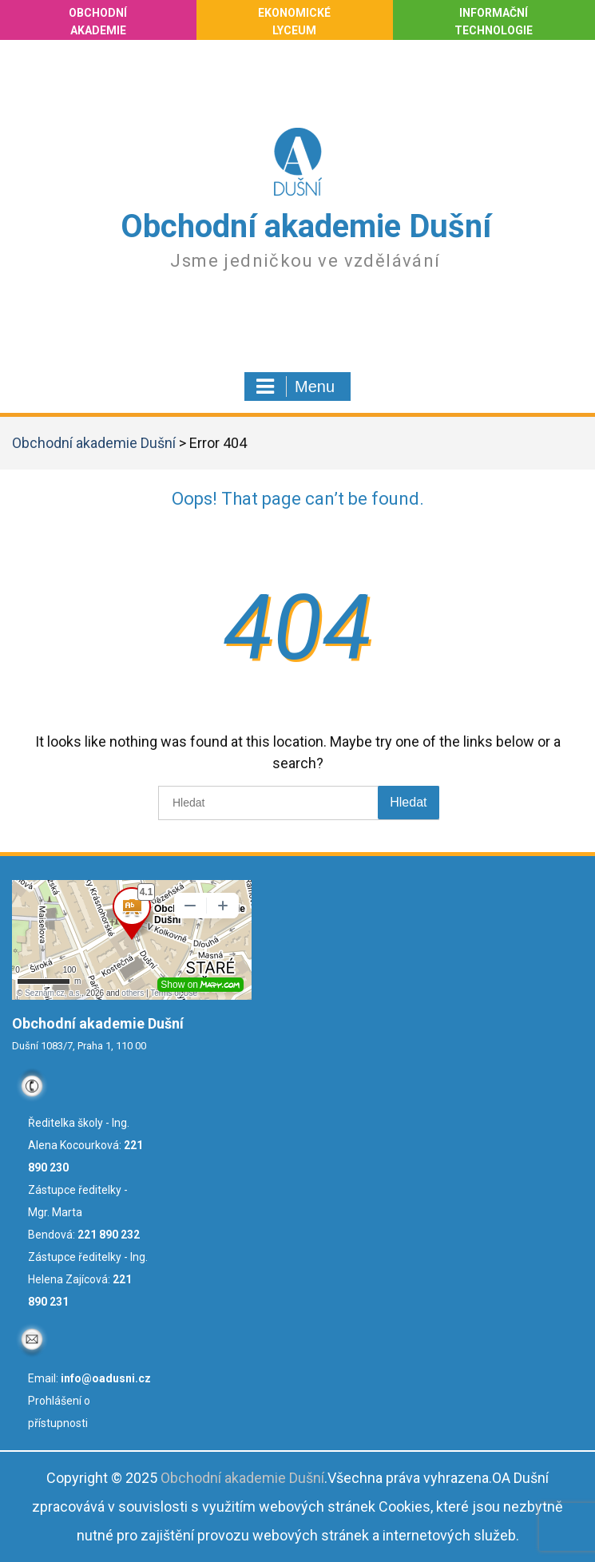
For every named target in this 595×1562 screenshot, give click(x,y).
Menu (295, 386)
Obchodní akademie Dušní (306, 226)
